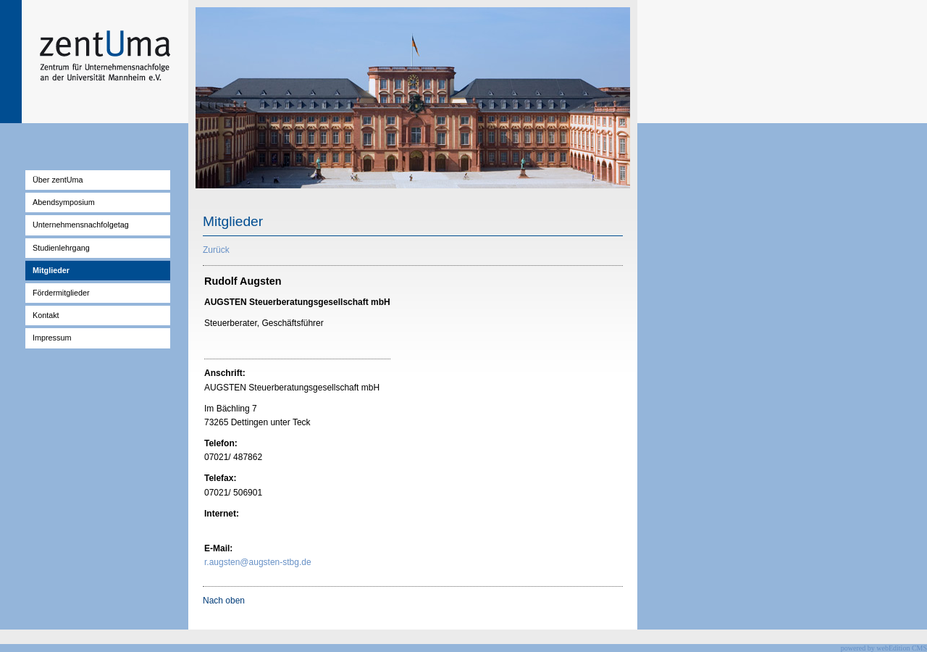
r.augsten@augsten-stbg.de (257, 562)
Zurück (216, 250)
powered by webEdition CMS (884, 648)
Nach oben (224, 600)
